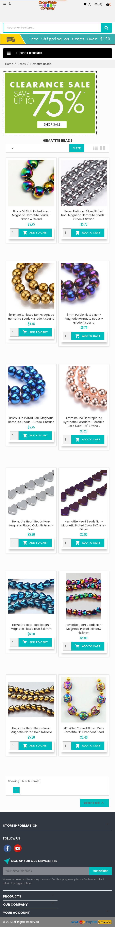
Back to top (94, 803)
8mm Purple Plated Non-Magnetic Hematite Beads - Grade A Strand (84, 319)
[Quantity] (14, 232)
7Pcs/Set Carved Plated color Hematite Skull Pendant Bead (83, 730)
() (87, 4)
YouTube (18, 848)
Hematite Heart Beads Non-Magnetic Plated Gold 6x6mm (31, 730)
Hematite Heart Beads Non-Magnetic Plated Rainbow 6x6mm (84, 629)
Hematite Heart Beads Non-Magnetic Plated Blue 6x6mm (31, 627)
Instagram (28, 848)
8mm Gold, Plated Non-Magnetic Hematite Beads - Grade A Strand (31, 317)
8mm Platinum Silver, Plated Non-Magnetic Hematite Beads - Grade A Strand (84, 215)
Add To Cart (35, 232)
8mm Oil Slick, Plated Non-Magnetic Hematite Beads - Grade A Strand (31, 215)
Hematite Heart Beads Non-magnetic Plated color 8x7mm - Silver (31, 525)
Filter (77, 148)
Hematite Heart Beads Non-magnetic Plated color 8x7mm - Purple (83, 525)
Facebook (7, 848)
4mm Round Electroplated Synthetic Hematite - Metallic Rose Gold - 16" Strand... (83, 422)
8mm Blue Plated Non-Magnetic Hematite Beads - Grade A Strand (31, 420)
